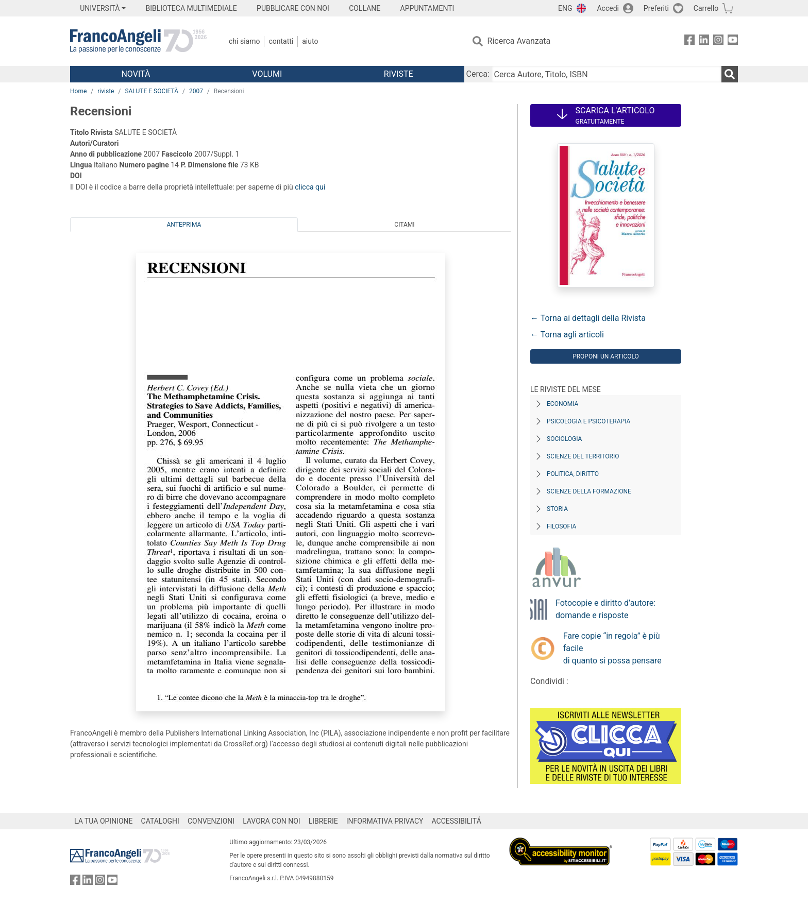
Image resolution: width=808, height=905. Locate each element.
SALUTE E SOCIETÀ (151, 91)
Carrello (706, 8)
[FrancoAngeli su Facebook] (689, 41)
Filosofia (561, 526)
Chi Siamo (244, 41)
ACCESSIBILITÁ (456, 821)
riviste (105, 91)
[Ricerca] (729, 74)
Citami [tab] (404, 224)
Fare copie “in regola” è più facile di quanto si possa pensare (612, 648)
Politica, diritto (573, 473)
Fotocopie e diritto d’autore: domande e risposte (605, 609)
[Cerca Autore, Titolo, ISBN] (606, 74)
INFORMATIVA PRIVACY (385, 821)
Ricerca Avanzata (519, 41)
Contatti (280, 41)
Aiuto (310, 41)
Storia (557, 509)
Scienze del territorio (583, 456)
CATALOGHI (160, 821)
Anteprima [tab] (184, 224)
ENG (565, 8)
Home (78, 91)
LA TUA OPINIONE (103, 821)
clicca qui (310, 187)
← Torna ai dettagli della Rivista (588, 318)
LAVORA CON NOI (271, 821)
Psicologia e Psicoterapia (588, 421)
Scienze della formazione (589, 491)
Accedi (608, 8)
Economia (562, 403)
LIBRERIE (323, 821)
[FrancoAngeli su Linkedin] (704, 41)
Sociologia (564, 438)
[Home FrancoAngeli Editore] (138, 41)
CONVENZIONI (211, 821)
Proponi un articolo (606, 356)
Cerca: (478, 74)
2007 (196, 91)
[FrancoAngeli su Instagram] (718, 41)
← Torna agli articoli (567, 334)
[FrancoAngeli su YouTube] (733, 41)
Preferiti (656, 8)
